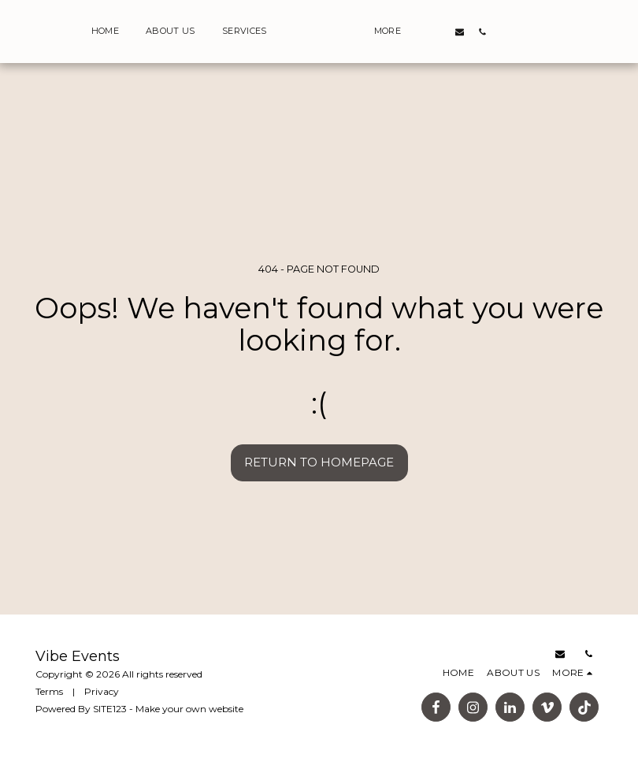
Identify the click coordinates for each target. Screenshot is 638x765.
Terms (49, 691)
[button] (555, 31)
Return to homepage (319, 462)
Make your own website (189, 709)
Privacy (101, 691)
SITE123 (110, 709)
